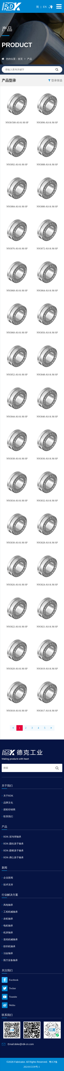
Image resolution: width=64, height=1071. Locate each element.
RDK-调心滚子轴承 (13, 857)
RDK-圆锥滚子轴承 (13, 850)
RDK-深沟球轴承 (11, 836)
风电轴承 (7, 905)
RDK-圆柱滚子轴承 (13, 843)
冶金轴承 (7, 953)
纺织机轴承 (8, 946)
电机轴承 (7, 925)
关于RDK (7, 795)
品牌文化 (7, 802)
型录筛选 (55, 80)
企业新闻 (7, 877)
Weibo (8, 1005)
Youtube (9, 997)
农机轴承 (7, 918)
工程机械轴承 (10, 912)
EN (45, 6)
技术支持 (7, 884)
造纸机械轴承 (10, 939)
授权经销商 (8, 809)
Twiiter (9, 988)
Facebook (10, 980)
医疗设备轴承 (10, 960)
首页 (20, 59)
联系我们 (7, 816)
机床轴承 (7, 932)
